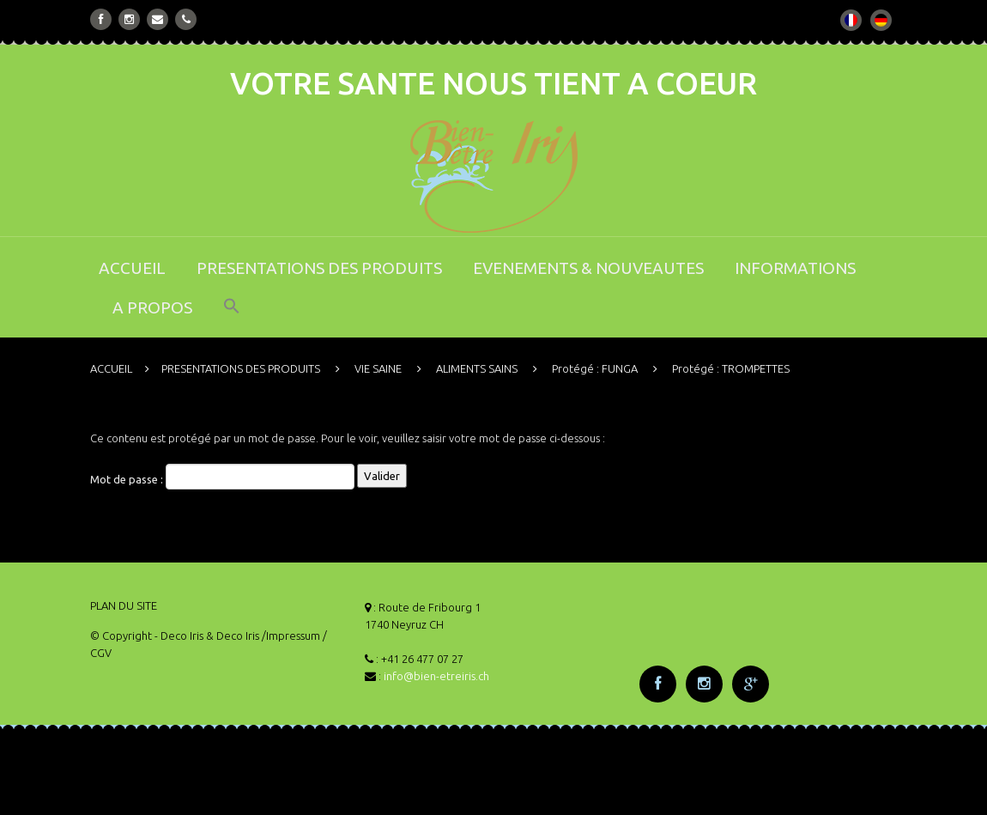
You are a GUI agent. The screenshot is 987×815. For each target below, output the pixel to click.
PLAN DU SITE (123, 605)
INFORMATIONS (795, 267)
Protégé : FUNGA (595, 368)
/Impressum (291, 635)
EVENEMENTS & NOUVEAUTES (588, 267)
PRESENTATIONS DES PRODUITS (319, 267)
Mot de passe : (222, 477)
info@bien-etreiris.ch (436, 676)
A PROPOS (152, 307)
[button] (232, 317)
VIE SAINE (378, 368)
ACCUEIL (132, 267)
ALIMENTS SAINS (477, 368)
